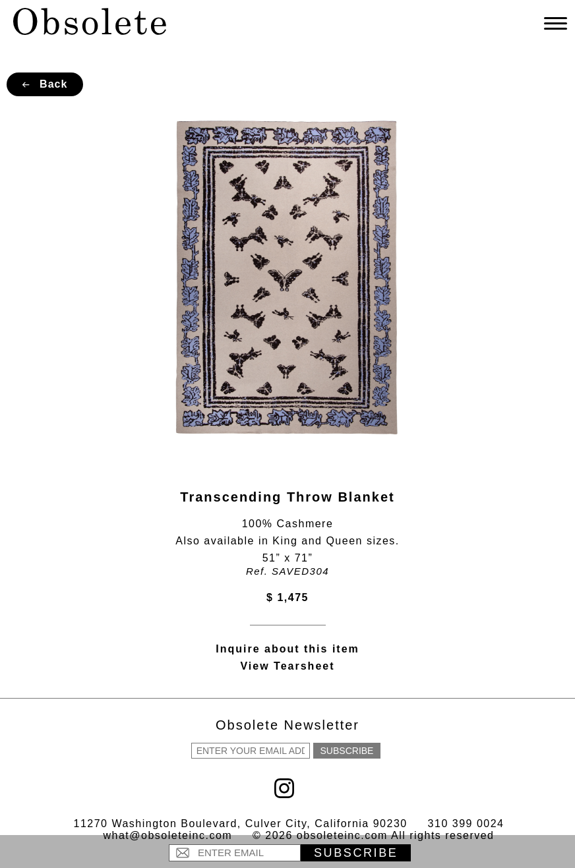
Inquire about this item (287, 648)
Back (45, 84)
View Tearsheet (287, 666)
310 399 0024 (466, 823)
